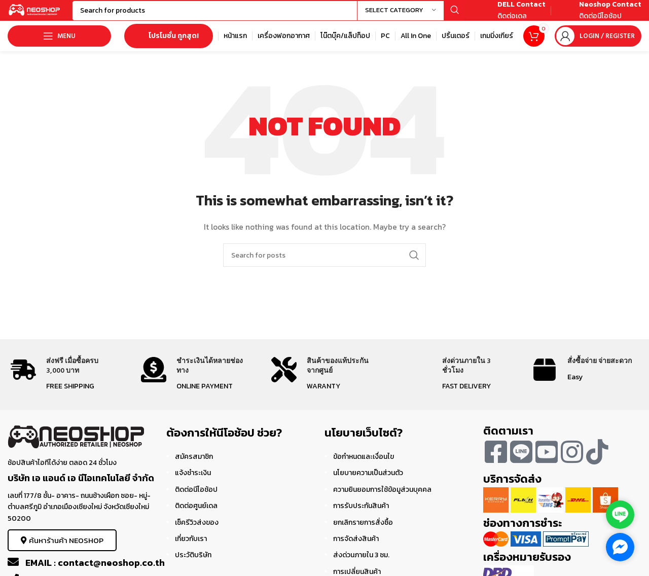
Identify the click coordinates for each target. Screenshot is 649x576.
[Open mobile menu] (59, 45)
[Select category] (400, 15)
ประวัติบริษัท (193, 564)
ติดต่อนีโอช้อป (196, 498)
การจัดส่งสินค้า (356, 548)
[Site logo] (48, 14)
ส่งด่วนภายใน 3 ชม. (361, 564)
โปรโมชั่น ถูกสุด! (168, 45)
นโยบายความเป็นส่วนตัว (368, 482)
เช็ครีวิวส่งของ (197, 531)
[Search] (281, 15)
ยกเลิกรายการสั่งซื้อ (363, 531)
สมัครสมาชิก (194, 466)
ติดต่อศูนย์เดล (196, 515)
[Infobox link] (510, 15)
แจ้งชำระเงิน (193, 482)
